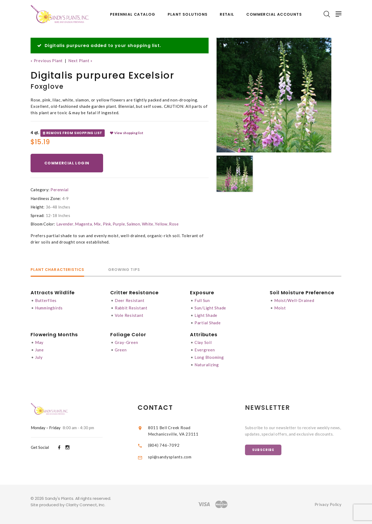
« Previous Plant (47, 60)
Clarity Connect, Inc (85, 505)
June (39, 349)
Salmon (133, 223)
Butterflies (46, 300)
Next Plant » (80, 60)
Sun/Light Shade (210, 307)
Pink (107, 223)
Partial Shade (208, 322)
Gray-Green (126, 342)
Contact (160, 407)
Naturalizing (207, 364)
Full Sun (202, 300)
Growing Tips (124, 270)
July (39, 357)
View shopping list (126, 133)
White (147, 223)
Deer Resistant (130, 300)
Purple (119, 223)
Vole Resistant (129, 315)
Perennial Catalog (132, 14)
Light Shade (206, 315)
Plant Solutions (188, 14)
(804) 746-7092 (168, 445)
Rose (174, 223)
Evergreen (205, 349)
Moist (280, 307)
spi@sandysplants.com (174, 456)
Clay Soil (203, 342)
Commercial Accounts (274, 14)
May (39, 342)
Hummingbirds (49, 307)
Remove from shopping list (72, 133)
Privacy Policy (328, 504)
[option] (274, 95)
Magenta (83, 223)
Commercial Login (66, 163)
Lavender (64, 223)
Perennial (59, 189)
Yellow (161, 223)
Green (121, 349)
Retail (227, 14)
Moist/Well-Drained (294, 300)
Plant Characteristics (57, 270)
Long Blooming (209, 357)
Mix (97, 223)
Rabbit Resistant (131, 307)
